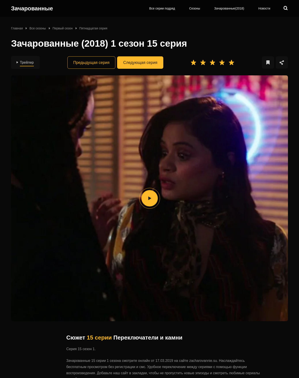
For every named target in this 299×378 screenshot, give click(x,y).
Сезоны (194, 8)
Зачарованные (32, 8)
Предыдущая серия (91, 62)
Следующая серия (140, 62)
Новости (264, 8)
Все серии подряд (162, 8)
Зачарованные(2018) (229, 8)
